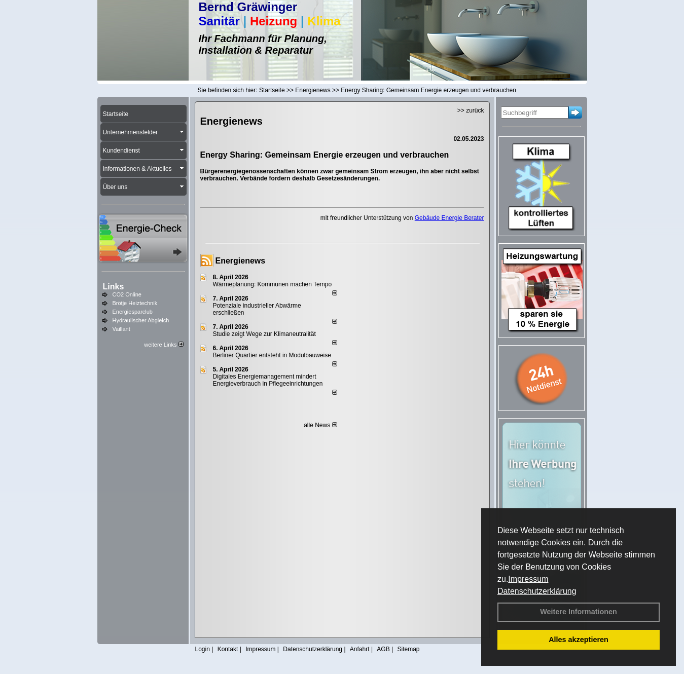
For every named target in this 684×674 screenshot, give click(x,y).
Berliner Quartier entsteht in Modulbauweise (272, 355)
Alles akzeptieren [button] (578, 639)
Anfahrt (360, 649)
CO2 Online (127, 294)
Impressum (528, 579)
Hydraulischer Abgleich (141, 320)
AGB (383, 649)
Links (113, 286)
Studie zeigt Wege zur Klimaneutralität (264, 334)
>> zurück (470, 110)
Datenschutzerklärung (537, 591)
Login (202, 649)
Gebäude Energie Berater (449, 217)
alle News (320, 425)
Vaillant (121, 329)
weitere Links (163, 345)
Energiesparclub (133, 312)
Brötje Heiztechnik (135, 303)
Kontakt (228, 649)
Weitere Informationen (578, 612)
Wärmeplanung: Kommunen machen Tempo (272, 284)
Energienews (240, 260)
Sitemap (408, 649)
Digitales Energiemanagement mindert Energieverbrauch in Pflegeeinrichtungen (268, 380)
